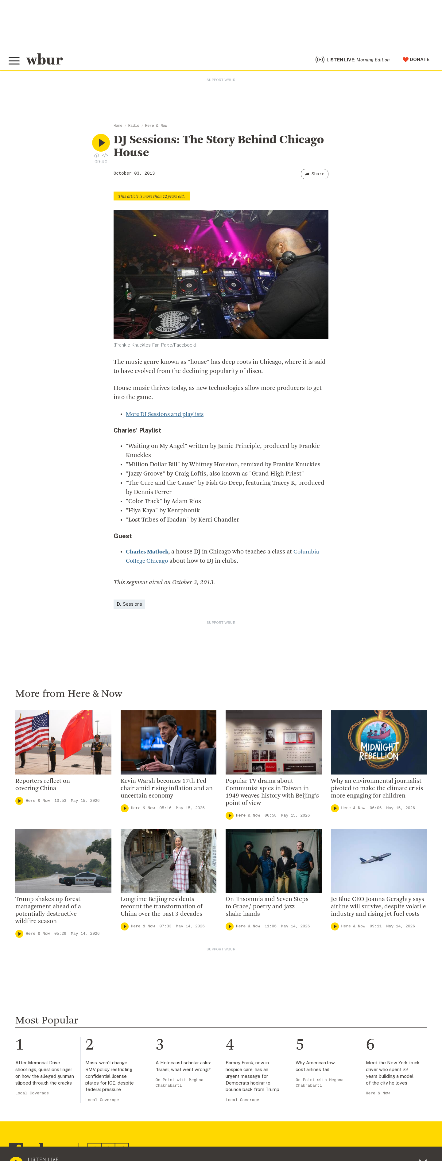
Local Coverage (32, 1095)
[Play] (19, 803)
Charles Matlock (148, 554)
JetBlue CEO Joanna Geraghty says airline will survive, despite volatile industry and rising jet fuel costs (378, 909)
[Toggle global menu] (14, 62)
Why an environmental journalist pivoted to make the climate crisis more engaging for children (377, 790)
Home (118, 128)
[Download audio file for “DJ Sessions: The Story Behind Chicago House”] (96, 157)
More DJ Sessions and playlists (167, 417)
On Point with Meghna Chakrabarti (180, 1085)
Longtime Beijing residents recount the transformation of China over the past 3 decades (162, 909)
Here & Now (156, 128)
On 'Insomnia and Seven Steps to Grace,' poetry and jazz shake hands (267, 909)
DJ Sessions (129, 606)
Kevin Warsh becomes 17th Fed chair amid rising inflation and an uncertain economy (167, 790)
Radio (133, 128)
